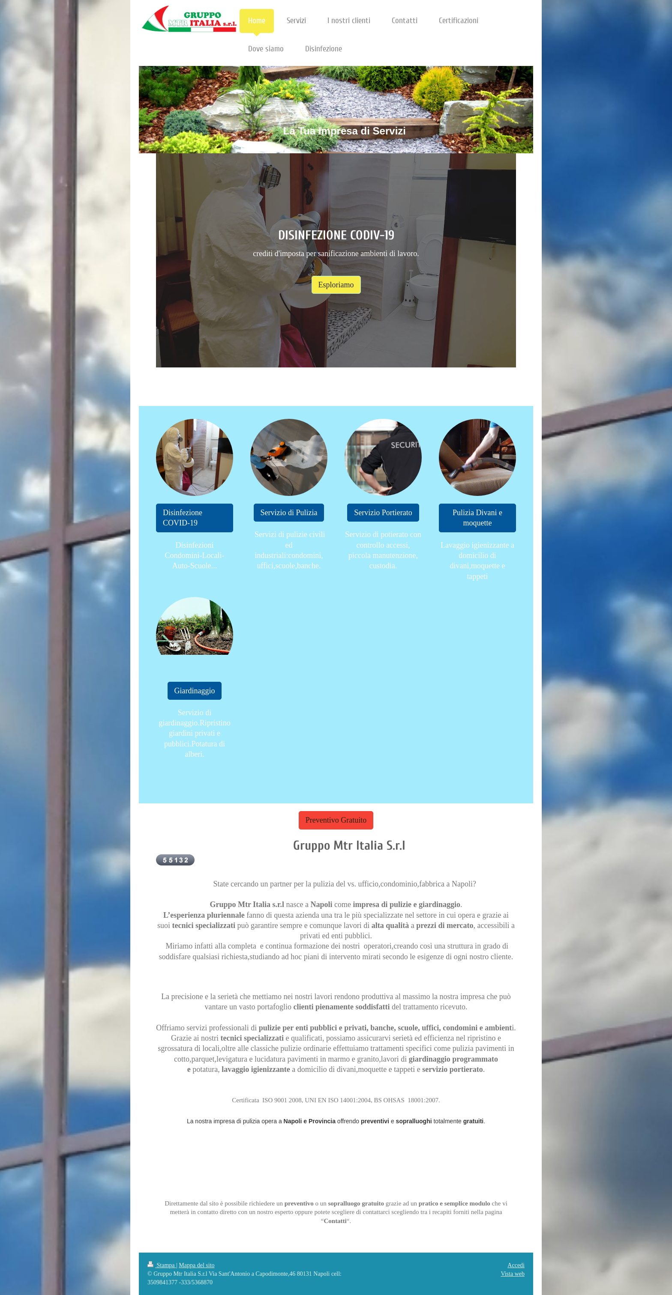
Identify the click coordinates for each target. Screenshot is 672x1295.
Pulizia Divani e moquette (477, 517)
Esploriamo (336, 284)
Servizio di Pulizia (289, 512)
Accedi (516, 1265)
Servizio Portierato (383, 512)
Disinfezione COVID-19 (182, 517)
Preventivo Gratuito (336, 820)
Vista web (513, 1274)
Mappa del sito (196, 1265)
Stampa (161, 1265)
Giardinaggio (194, 690)
